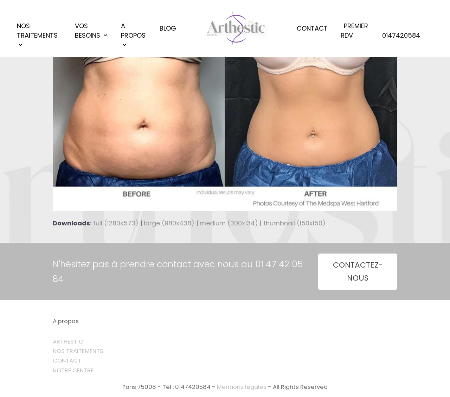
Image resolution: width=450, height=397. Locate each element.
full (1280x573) (116, 223)
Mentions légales (241, 387)
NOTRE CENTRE (73, 370)
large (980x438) (169, 223)
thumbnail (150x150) (294, 223)
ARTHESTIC (68, 342)
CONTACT (67, 361)
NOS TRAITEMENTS (78, 351)
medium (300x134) (229, 223)
